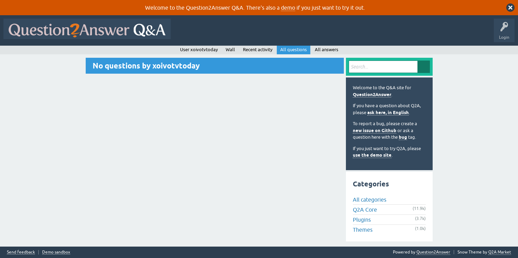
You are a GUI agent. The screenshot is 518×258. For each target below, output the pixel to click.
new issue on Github (374, 130)
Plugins (362, 219)
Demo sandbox (56, 252)
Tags (290, 34)
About (387, 34)
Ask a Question (341, 34)
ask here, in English (388, 112)
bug (403, 137)
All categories (369, 199)
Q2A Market (499, 252)
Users (312, 34)
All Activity (186, 34)
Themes (363, 230)
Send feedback (21, 252)
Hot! (238, 34)
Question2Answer (372, 94)
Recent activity (257, 49)
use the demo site (372, 155)
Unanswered (264, 34)
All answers (326, 49)
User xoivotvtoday (199, 49)
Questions (214, 34)
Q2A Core (365, 209)
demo (288, 7)
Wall (230, 49)
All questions (293, 49)
